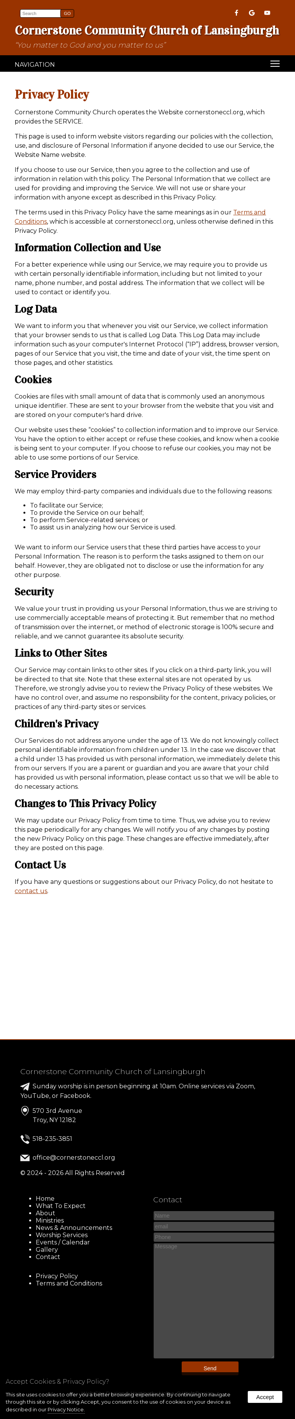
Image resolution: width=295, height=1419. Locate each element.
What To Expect (61, 1206)
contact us (31, 891)
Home (45, 1198)
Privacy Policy (57, 1276)
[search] (41, 13)
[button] (67, 13)
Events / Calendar (63, 1242)
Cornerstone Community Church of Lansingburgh (113, 1071)
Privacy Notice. (66, 1409)
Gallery (47, 1249)
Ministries (50, 1220)
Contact (48, 1257)
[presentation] (237, 13)
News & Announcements (74, 1227)
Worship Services (62, 1235)
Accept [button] (265, 1397)
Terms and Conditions (69, 1283)
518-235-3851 (52, 1138)
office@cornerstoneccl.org (74, 1157)
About (45, 1213)
